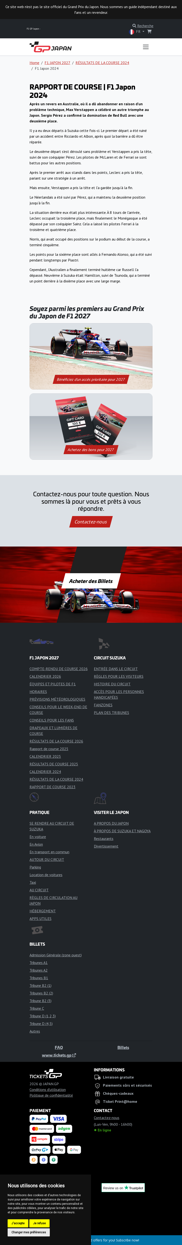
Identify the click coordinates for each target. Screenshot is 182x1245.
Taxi (33, 882)
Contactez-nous (91, 522)
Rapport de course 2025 (49, 748)
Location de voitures (46, 874)
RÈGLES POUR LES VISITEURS (118, 676)
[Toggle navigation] (145, 47)
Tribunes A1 (39, 962)
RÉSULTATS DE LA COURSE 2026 (56, 741)
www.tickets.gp (59, 1055)
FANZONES (103, 705)
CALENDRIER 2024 (45, 771)
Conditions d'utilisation (48, 1089)
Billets (123, 1047)
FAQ (59, 1047)
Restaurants (103, 838)
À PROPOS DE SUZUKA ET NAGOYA (122, 830)
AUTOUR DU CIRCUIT (47, 859)
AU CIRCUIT (39, 890)
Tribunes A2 (39, 970)
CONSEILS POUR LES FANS (52, 720)
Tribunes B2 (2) (41, 993)
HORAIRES (38, 691)
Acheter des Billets (91, 580)
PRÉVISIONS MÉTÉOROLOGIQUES (57, 699)
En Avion (36, 844)
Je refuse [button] (39, 1223)
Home (34, 62)
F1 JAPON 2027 (57, 62)
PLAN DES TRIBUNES (111, 712)
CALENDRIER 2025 (45, 756)
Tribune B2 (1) (40, 985)
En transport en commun (49, 851)
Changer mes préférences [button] (28, 1232)
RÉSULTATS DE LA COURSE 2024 (102, 62)
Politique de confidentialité (51, 1095)
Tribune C (37, 1008)
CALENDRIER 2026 (45, 676)
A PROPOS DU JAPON (111, 823)
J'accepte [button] (18, 1223)
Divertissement (106, 846)
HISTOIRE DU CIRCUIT (112, 684)
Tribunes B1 (39, 977)
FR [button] (135, 32)
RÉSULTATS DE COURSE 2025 (54, 764)
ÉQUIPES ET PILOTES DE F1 (53, 684)
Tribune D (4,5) (41, 1023)
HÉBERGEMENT (43, 911)
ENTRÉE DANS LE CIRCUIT (116, 668)
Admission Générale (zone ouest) (56, 955)
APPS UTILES (40, 918)
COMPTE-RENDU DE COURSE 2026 (59, 668)
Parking (35, 867)
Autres (35, 1031)
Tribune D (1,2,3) (43, 1016)
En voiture (38, 836)
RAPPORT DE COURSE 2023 (53, 786)
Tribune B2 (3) (40, 1000)
